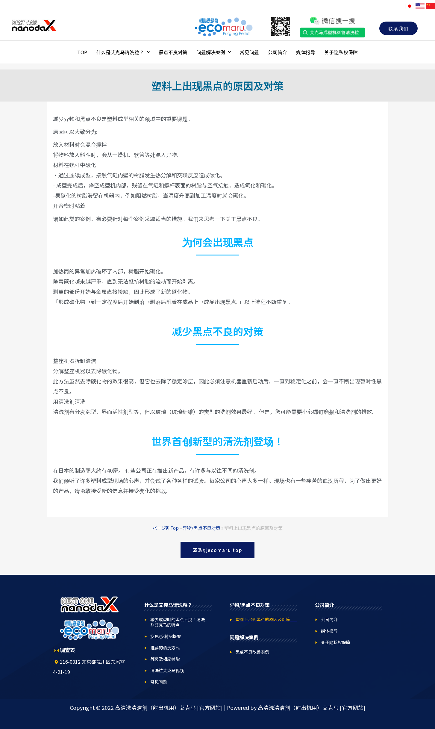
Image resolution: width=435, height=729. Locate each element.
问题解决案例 (213, 52)
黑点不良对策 (173, 52)
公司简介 (277, 52)
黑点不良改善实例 (252, 651)
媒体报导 (305, 52)
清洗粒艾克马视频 (167, 670)
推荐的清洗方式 (165, 647)
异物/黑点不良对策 (201, 527)
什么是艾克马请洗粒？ (123, 52)
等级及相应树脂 (165, 659)
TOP (82, 52)
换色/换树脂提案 (165, 636)
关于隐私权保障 (341, 52)
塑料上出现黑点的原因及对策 (263, 619)
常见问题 (249, 52)
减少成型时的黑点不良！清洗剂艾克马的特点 (177, 622)
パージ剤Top (165, 527)
